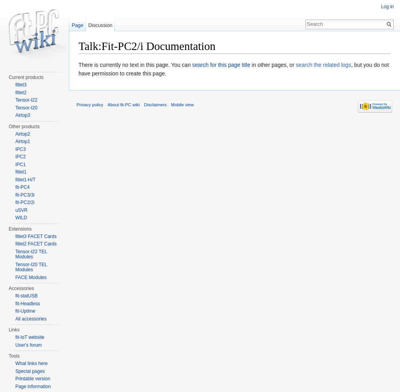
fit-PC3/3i (24, 195)
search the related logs (323, 65)
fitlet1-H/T (25, 180)
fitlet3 (21, 85)
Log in (387, 6)
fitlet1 (21, 172)
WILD (21, 217)
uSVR (21, 210)
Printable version (32, 378)
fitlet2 (21, 92)
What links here (31, 363)
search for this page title (221, 65)
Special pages (30, 371)
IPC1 (20, 164)
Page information (33, 386)
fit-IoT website (29, 337)
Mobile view (182, 104)
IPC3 (20, 149)
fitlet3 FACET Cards (36, 236)
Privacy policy (90, 104)
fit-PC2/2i (24, 202)
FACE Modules (30, 277)
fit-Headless (27, 303)
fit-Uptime (25, 311)
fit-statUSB (26, 296)
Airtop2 (22, 134)
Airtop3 (22, 115)
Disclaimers (155, 104)
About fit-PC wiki (124, 104)
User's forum (28, 345)
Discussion (100, 25)
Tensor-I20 (26, 108)
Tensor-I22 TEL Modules (31, 254)
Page (77, 25)
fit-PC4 (22, 187)
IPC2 (20, 156)
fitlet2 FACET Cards (36, 244)
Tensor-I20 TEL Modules (31, 267)
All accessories (30, 319)
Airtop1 (22, 141)
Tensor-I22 (26, 100)
